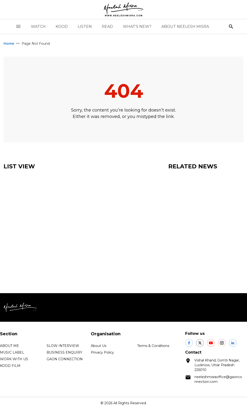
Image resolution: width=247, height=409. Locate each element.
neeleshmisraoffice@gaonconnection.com (218, 379)
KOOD (62, 26)
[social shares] (189, 343)
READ (107, 26)
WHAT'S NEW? (137, 26)
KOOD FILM (10, 366)
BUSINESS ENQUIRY (64, 352)
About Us (98, 346)
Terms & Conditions (153, 346)
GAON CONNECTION (65, 359)
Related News (192, 166)
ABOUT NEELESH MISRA (185, 26)
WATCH (38, 26)
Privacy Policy (102, 352)
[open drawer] (18, 26)
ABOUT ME (9, 346)
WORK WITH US (14, 359)
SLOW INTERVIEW (63, 346)
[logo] (123, 9)
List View (19, 166)
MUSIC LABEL (12, 352)
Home (9, 43)
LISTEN (85, 26)
